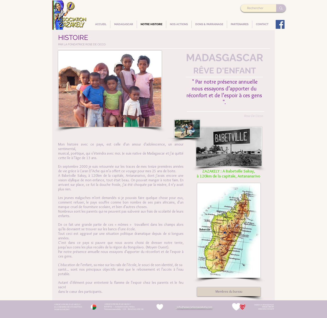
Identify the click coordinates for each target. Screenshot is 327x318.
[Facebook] (280, 24)
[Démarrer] (264, 307)
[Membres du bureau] (228, 291)
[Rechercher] (257, 8)
